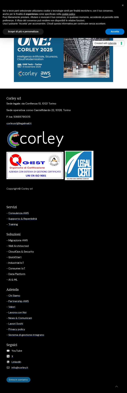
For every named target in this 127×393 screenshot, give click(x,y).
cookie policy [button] (68, 14)
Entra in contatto (18, 379)
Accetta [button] (115, 31)
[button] (117, 386)
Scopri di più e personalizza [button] (23, 31)
